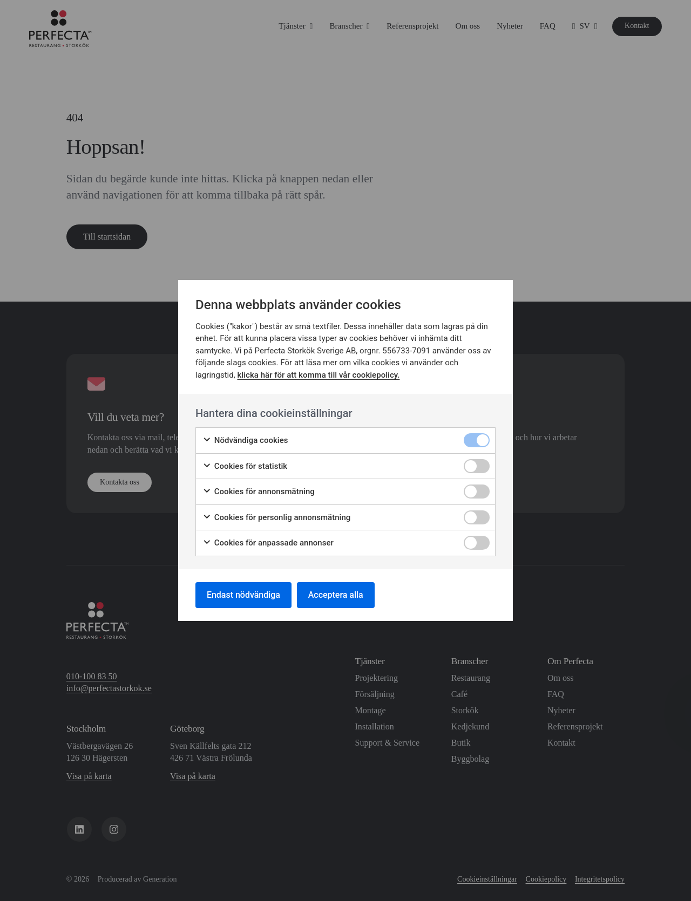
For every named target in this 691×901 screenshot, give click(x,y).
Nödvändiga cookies (245, 440)
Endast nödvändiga (243, 595)
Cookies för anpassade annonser (268, 543)
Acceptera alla (335, 595)
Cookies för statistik (244, 466)
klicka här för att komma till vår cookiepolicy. (319, 375)
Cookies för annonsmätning (258, 492)
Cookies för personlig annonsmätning (276, 518)
